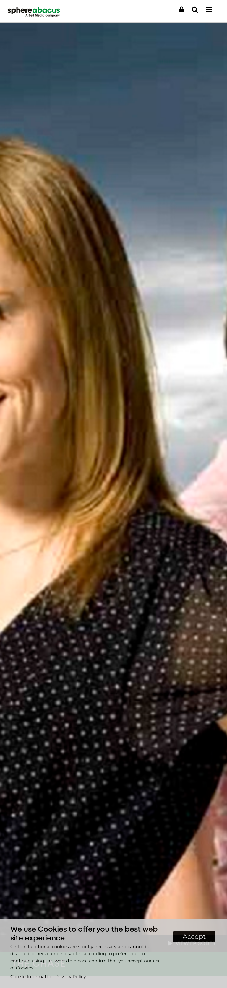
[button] (181, 10)
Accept (194, 936)
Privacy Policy (70, 976)
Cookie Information (31, 976)
